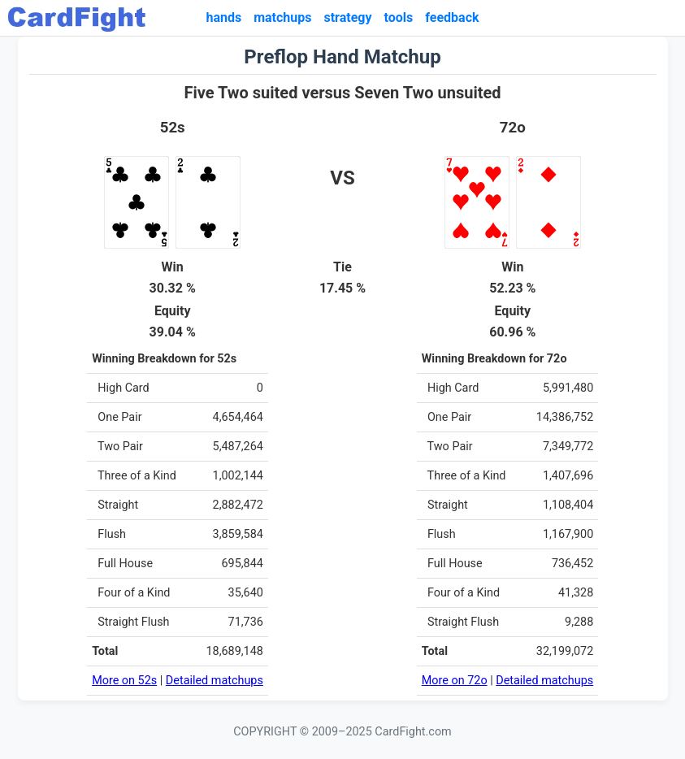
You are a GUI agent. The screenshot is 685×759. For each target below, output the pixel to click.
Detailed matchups (214, 680)
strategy (347, 17)
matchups (282, 17)
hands (223, 17)
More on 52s (124, 680)
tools (399, 17)
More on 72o (455, 680)
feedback (452, 17)
